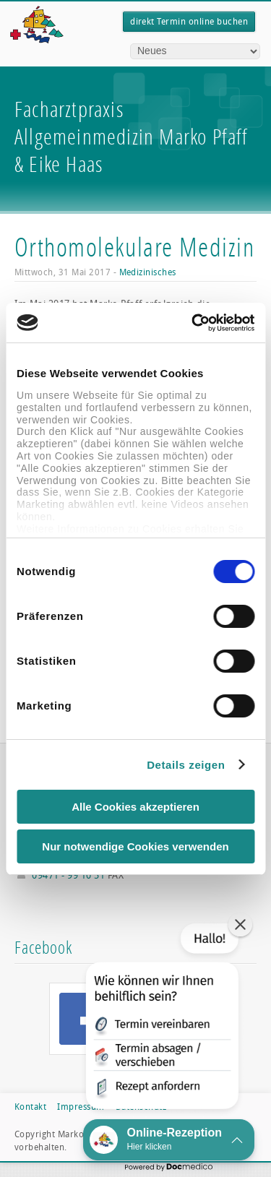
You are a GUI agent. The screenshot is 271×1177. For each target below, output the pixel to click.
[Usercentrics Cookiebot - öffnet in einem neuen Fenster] (193, 323)
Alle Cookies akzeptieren (135, 807)
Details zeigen (186, 765)
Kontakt (30, 1107)
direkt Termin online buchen (189, 22)
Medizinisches (147, 272)
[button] (161, 1019)
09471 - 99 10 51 (68, 875)
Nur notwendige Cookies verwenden (135, 846)
